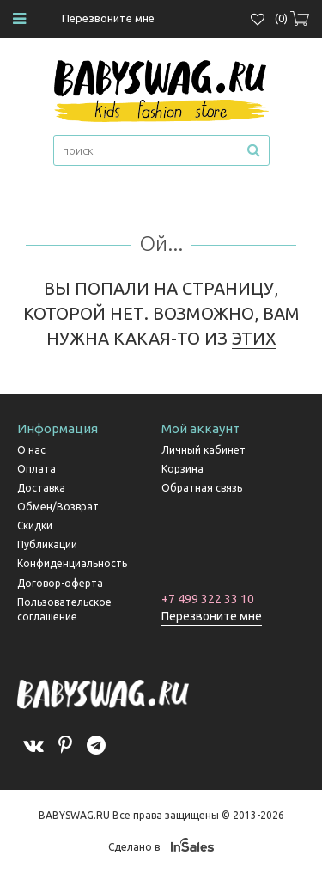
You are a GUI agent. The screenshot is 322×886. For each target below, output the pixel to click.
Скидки (34, 525)
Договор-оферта (60, 583)
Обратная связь (201, 487)
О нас (31, 449)
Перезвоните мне (211, 616)
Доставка (41, 487)
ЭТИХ (254, 338)
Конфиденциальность (72, 563)
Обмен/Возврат (58, 506)
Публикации (47, 544)
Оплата (36, 468)
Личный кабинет (203, 449)
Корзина (182, 468)
